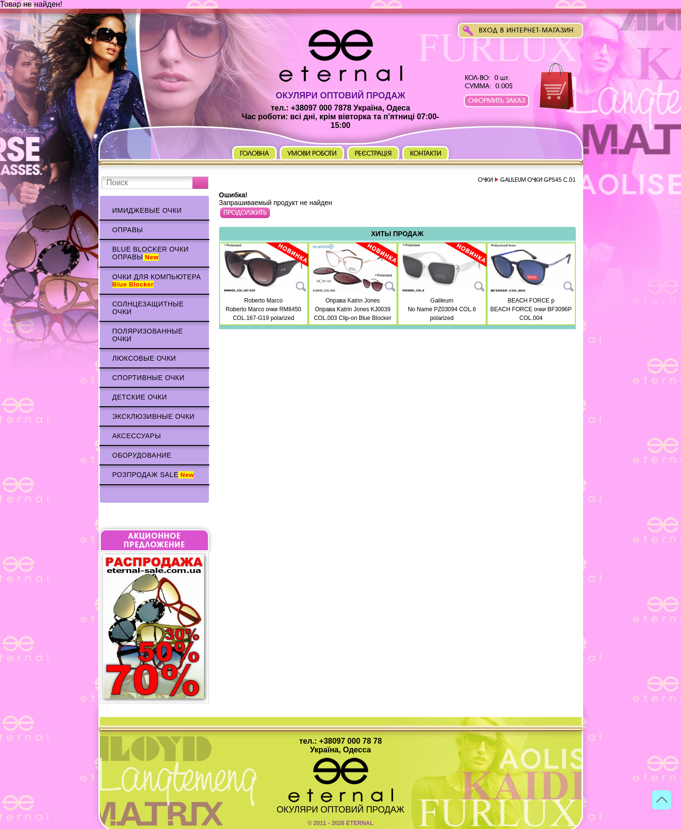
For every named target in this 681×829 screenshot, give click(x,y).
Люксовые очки (144, 358)
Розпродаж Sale (153, 474)
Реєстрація (373, 153)
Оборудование (142, 455)
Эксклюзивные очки (153, 416)
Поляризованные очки (147, 335)
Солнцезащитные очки (148, 308)
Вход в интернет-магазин (526, 30)
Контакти (425, 153)
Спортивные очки (148, 378)
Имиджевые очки (147, 210)
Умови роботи (311, 153)
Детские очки (139, 397)
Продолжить (245, 212)
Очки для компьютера (156, 280)
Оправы (127, 230)
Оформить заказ (496, 100)
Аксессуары (136, 436)
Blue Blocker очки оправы (150, 253)
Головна (254, 153)
